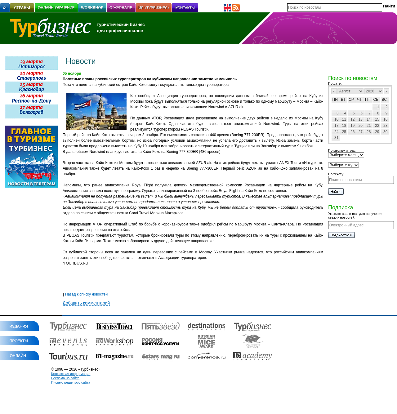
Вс (384, 99)
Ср (351, 99)
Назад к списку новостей (85, 294)
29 (377, 132)
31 (336, 138)
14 (369, 119)
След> (386, 91)
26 (352, 132)
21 (369, 125)
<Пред (334, 91)
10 (336, 119)
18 (344, 125)
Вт (343, 99)
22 (377, 125)
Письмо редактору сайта (70, 382)
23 (385, 125)
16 (385, 119)
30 (385, 132)
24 (336, 132)
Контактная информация (70, 374)
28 (369, 132)
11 (344, 119)
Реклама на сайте (65, 378)
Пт (367, 99)
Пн (335, 99)
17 (336, 125)
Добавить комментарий (86, 302)
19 (352, 125)
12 (352, 119)
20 (361, 125)
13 (361, 119)
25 (344, 132)
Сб (376, 99)
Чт (359, 99)
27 (361, 132)
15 (377, 119)
